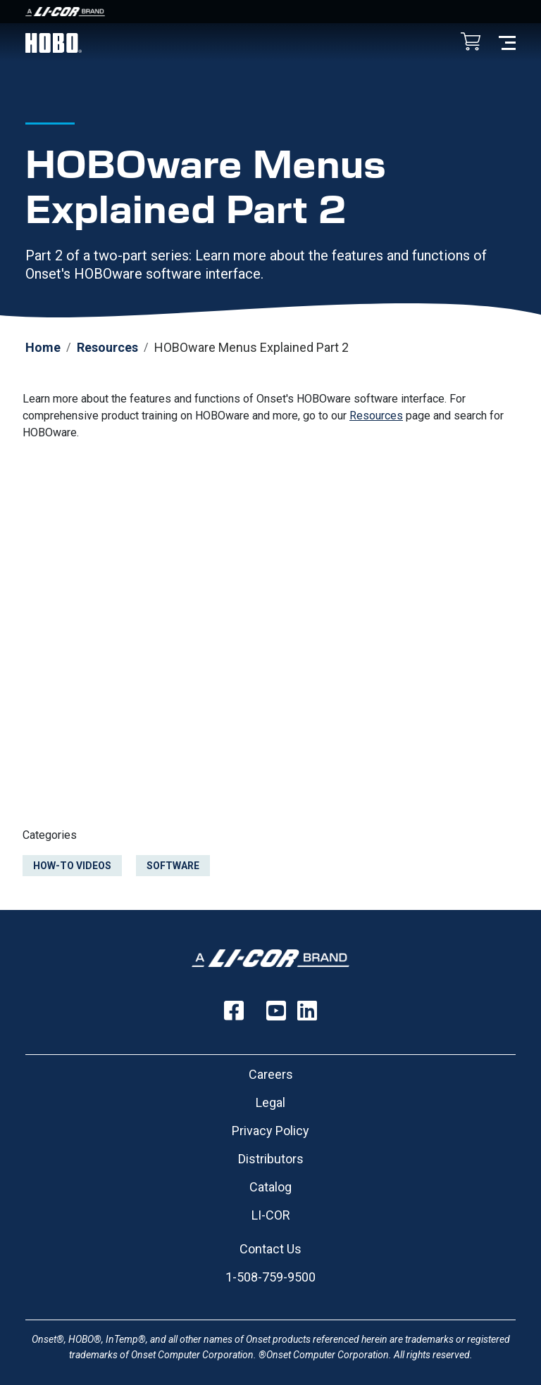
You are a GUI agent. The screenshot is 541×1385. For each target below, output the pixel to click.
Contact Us (270, 1248)
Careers (271, 1074)
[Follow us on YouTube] (276, 1010)
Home (43, 347)
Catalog (270, 1187)
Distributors (271, 1158)
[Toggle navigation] (507, 42)
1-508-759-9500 (270, 1277)
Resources (107, 347)
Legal (270, 1102)
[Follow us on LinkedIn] (307, 1010)
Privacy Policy (270, 1130)
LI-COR (270, 1215)
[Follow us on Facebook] (234, 1010)
